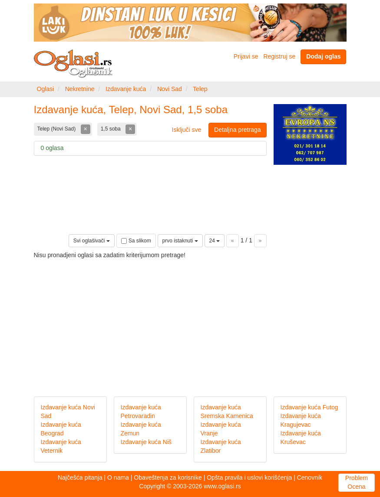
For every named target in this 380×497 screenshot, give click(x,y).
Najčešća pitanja (80, 477)
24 (214, 241)
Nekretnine (80, 88)
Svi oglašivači (91, 241)
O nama (118, 477)
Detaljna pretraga (237, 129)
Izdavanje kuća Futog (309, 407)
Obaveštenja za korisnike (168, 477)
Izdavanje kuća (126, 88)
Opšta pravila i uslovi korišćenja (249, 477)
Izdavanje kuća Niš (146, 441)
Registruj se (279, 56)
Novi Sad (169, 88)
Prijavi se (246, 56)
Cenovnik (309, 477)
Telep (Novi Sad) (57, 129)
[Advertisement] (190, 320)
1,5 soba (111, 129)
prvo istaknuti (180, 241)
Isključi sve (187, 129)
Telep (200, 88)
